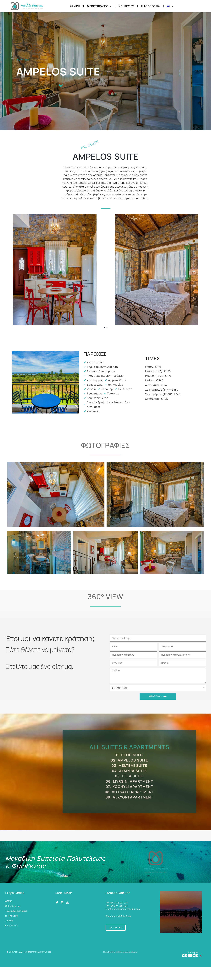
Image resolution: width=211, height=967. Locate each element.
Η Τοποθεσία (150, 6)
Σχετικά (9, 920)
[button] (104, 327)
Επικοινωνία (11, 925)
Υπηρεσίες (126, 6)
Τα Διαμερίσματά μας (16, 910)
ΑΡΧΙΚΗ (75, 6)
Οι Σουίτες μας (13, 906)
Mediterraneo (99, 6)
